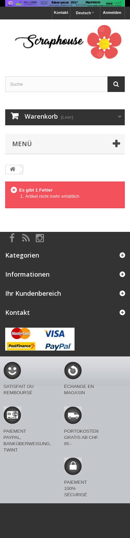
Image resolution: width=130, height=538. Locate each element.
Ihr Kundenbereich (33, 293)
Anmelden (112, 12)
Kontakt (61, 12)
